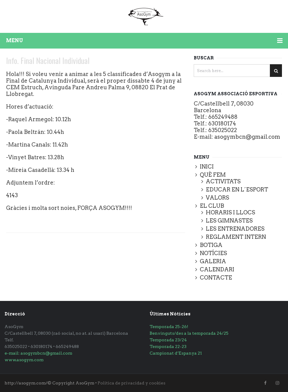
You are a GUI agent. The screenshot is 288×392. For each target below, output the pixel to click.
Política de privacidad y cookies (131, 383)
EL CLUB (212, 206)
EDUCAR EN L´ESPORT (237, 189)
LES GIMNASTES (229, 220)
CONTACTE (216, 277)
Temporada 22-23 (168, 346)
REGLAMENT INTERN (236, 237)
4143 (12, 195)
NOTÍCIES (213, 253)
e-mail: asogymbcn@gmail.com (38, 353)
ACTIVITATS (223, 181)
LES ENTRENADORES (235, 229)
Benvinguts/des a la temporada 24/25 (189, 333)
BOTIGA (211, 245)
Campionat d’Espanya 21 (176, 353)
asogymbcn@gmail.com (247, 137)
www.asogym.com (24, 359)
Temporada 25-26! (169, 326)
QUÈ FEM (213, 175)
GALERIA (213, 261)
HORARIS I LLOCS (230, 212)
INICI (207, 166)
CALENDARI (217, 269)
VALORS (217, 197)
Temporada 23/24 (168, 339)
